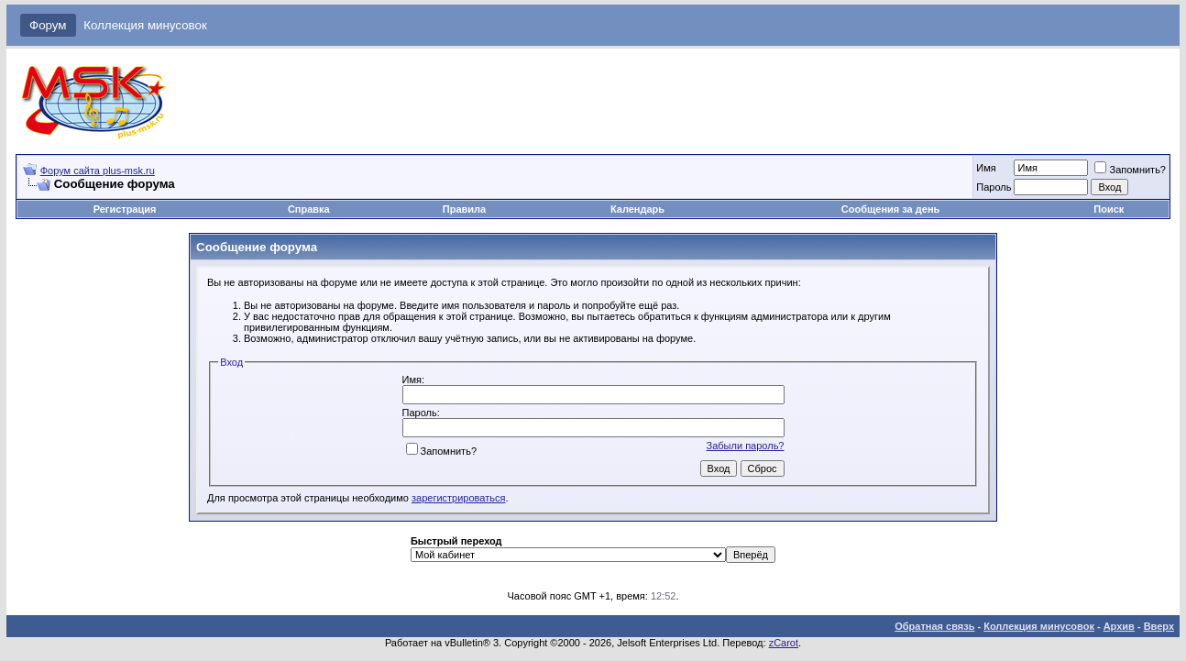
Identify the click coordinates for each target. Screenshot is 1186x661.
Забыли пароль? (746, 445)
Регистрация (125, 209)
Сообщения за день (890, 209)
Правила (464, 209)
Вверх (1159, 626)
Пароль (993, 187)
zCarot (783, 642)
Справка (309, 209)
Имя (985, 167)
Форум (48, 25)
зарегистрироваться (458, 497)
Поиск (1108, 209)
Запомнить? (1130, 169)
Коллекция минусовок (145, 25)
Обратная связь (934, 626)
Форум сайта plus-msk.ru (97, 170)
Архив (1119, 626)
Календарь (637, 209)
